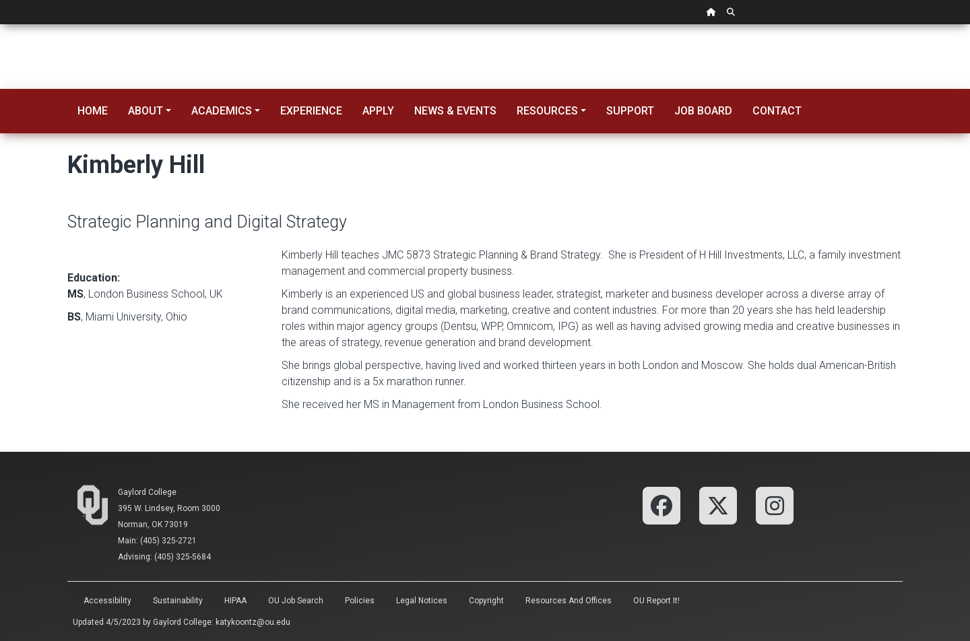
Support (630, 110)
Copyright (486, 600)
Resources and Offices (568, 600)
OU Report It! (656, 600)
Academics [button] (221, 110)
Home (92, 110)
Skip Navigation (0, 24)
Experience (311, 110)
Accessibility (107, 600)
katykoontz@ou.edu (253, 622)
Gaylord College (147, 492)
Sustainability (178, 600)
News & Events (455, 110)
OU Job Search (295, 600)
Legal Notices (421, 600)
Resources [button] (547, 110)
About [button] (145, 110)
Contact (777, 110)
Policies (360, 600)
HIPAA (235, 600)
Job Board (703, 110)
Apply (378, 110)
